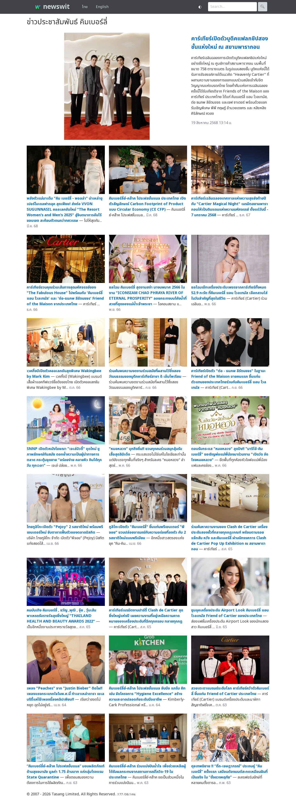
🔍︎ (262, 6)
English (102, 7)
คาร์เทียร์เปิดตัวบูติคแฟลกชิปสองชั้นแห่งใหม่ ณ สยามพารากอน (229, 42)
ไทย (85, 7)
